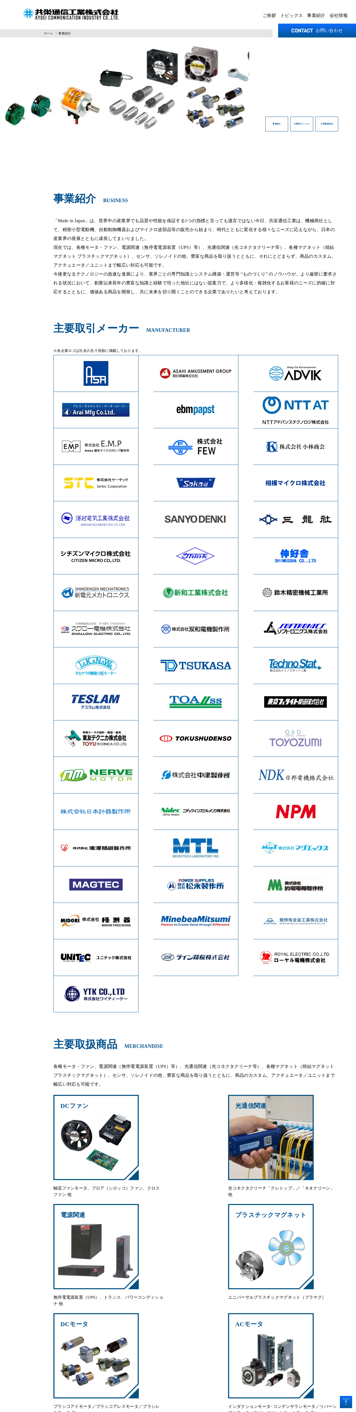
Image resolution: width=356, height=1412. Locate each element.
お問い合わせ (317, 30)
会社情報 (339, 15)
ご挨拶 (269, 15)
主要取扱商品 (311, 126)
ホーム (48, 33)
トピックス (291, 15)
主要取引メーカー (253, 126)
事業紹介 (316, 15)
